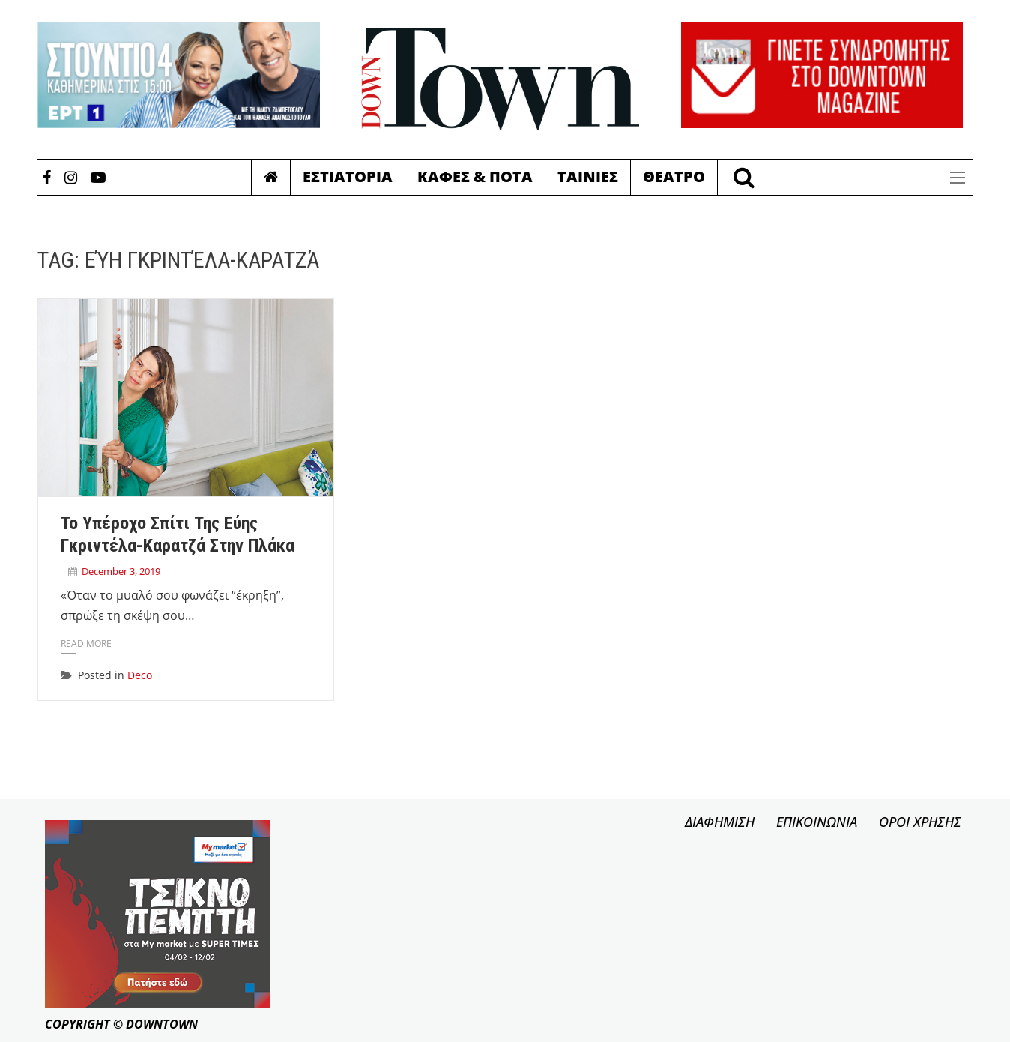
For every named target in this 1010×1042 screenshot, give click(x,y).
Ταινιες (587, 176)
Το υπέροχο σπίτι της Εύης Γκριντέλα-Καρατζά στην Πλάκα (177, 534)
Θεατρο (674, 176)
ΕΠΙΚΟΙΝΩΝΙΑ (816, 822)
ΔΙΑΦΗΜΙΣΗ (720, 822)
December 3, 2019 (121, 571)
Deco (139, 675)
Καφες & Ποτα (475, 176)
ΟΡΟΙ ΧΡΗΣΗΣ (920, 822)
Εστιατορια (348, 176)
